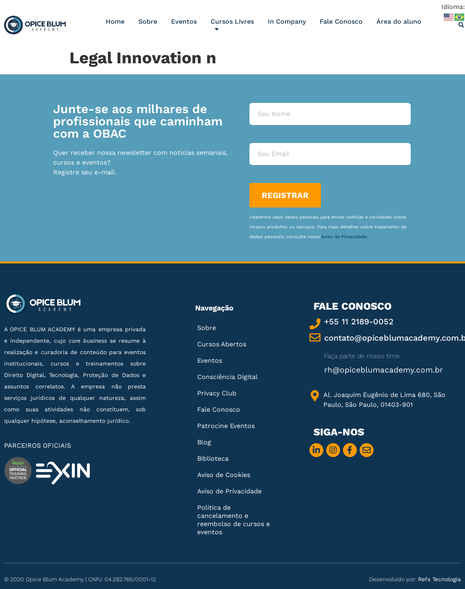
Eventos (184, 21)
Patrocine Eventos (226, 426)
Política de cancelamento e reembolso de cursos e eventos (233, 520)
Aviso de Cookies (223, 475)
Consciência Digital (227, 377)
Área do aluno (398, 21)
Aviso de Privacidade (343, 236)
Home (115, 21)
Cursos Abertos (221, 344)
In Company (287, 21)
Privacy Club (216, 393)
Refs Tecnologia (439, 579)
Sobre (147, 21)
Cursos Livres (232, 27)
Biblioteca (213, 458)
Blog (204, 442)
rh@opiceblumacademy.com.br (383, 370)
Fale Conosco (341, 21)
